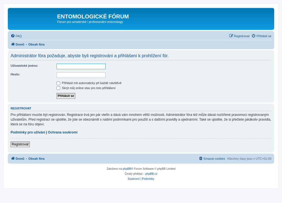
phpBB (127, 168)
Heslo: (15, 74)
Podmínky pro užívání (28, 132)
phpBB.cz (151, 173)
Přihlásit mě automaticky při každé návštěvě (89, 83)
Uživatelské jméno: (24, 65)
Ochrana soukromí (62, 132)
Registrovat (20, 144)
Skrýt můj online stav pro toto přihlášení (86, 88)
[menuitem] (16, 36)
